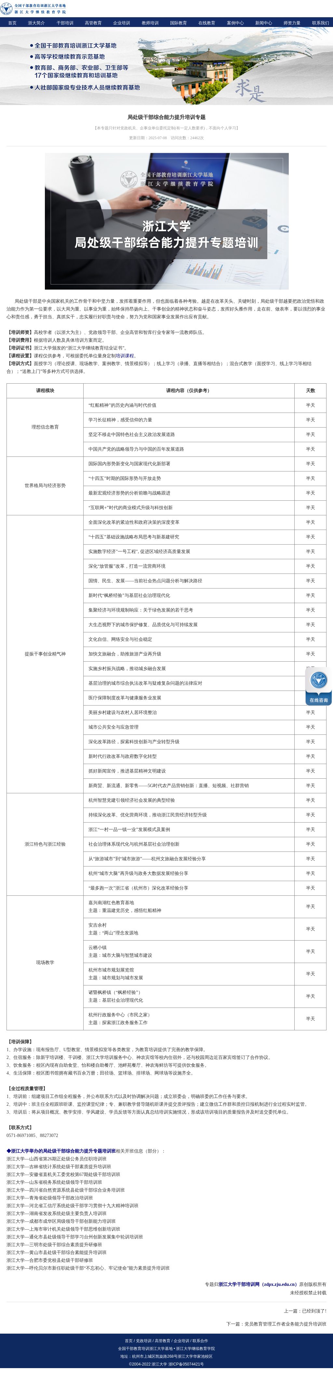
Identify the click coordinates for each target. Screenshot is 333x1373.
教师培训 (150, 22)
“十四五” (97, 478)
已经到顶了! (314, 1311)
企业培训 (121, 22)
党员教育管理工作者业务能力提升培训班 (285, 1324)
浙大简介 (36, 22)
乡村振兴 (107, 668)
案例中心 (235, 22)
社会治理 (161, 844)
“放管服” (106, 566)
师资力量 (292, 22)
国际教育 (178, 22)
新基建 (163, 537)
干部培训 (65, 22)
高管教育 (93, 22)
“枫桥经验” (113, 595)
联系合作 (200, 1341)
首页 (12, 22)
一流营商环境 (152, 566)
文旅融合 (107, 654)
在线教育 (206, 22)
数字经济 (107, 551)
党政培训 (144, 1341)
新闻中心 (263, 22)
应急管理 (129, 727)
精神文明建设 (152, 771)
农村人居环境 (134, 712)
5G (150, 785)
